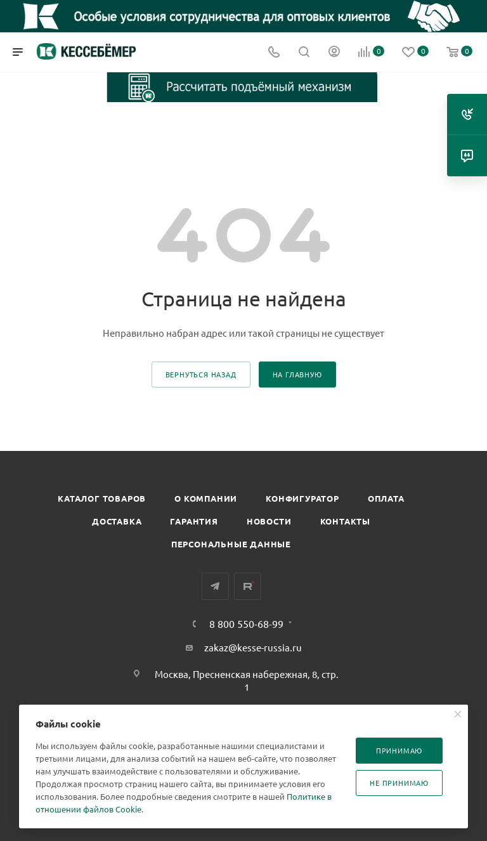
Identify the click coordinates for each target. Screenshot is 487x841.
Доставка (116, 521)
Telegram (215, 586)
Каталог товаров (102, 498)
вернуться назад (201, 374)
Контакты (345, 521)
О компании (205, 498)
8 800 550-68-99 (246, 623)
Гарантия (194, 521)
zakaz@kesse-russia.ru (253, 647)
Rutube (247, 586)
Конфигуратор (302, 498)
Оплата (386, 498)
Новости (269, 521)
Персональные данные (231, 543)
